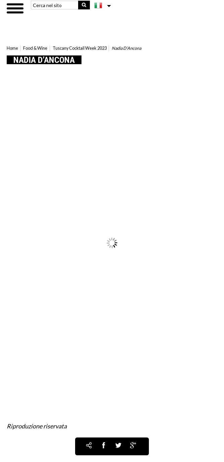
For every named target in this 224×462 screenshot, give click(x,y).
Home (12, 48)
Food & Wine (35, 48)
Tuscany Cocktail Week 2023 (80, 48)
